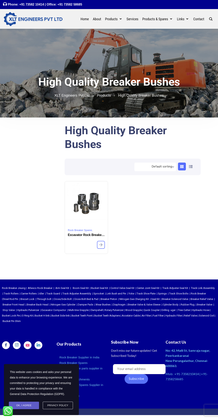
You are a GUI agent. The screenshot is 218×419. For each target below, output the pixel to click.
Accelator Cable (131, 315)
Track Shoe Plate (146, 293)
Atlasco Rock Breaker (40, 288)
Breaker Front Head (13, 304)
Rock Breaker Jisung (13, 288)
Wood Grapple (133, 310)
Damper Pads (85, 304)
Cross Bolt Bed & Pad (86, 299)
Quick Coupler (152, 310)
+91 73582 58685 (69, 4)
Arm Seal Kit (62, 288)
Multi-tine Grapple (78, 310)
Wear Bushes (103, 304)
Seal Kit (155, 299)
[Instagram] (17, 345)
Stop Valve (9, 310)
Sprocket (98, 293)
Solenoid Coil (206, 315)
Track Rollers (11, 293)
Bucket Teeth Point (82, 315)
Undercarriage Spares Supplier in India (81, 387)
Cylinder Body (170, 304)
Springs (162, 293)
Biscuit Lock (27, 299)
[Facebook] (6, 345)
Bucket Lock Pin (11, 315)
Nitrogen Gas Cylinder (63, 304)
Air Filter (146, 315)
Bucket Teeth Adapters (107, 315)
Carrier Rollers (29, 293)
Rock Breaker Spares (80, 230)
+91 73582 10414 (31, 4)
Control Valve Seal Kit (122, 288)
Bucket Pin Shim (12, 321)
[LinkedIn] (38, 345)
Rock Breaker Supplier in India (80, 357)
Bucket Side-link (60, 315)
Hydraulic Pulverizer (28, 310)
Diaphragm (119, 304)
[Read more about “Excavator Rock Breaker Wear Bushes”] (101, 245)
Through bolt (44, 299)
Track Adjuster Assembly (76, 293)
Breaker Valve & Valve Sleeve (144, 304)
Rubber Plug (188, 304)
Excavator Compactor (54, 310)
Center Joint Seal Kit (148, 288)
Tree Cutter (184, 310)
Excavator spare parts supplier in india (81, 371)
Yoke (131, 293)
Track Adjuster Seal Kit (175, 288)
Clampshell (96, 310)
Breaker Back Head (37, 304)
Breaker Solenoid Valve (175, 299)
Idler (41, 293)
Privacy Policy (58, 405)
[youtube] (28, 345)
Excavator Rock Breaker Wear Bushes (86, 235)
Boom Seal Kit (81, 288)
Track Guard (53, 293)
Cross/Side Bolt (63, 299)
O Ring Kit (27, 315)
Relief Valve (190, 315)
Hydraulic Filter (173, 315)
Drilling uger (168, 310)
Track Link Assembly (203, 288)
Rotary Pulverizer (114, 310)
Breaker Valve (204, 304)
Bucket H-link (42, 315)
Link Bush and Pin (116, 293)
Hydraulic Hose (200, 310)
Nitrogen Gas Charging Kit (134, 299)
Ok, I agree (24, 405)
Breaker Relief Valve (202, 299)
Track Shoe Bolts (178, 293)
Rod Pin (13, 299)
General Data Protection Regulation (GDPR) (37, 394)
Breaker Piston (109, 299)
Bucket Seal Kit (99, 288)
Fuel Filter (158, 315)
